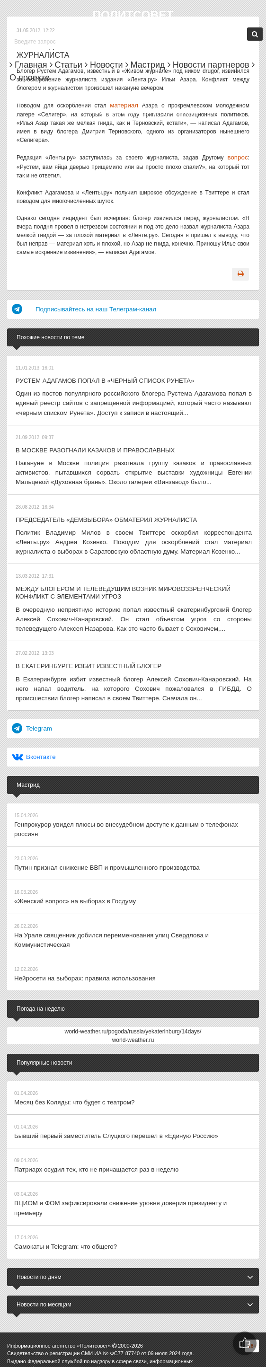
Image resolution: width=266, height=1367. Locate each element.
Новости (104, 65)
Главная (28, 65)
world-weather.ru (133, 985)
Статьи (66, 65)
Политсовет (133, 14)
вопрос (239, 156)
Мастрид (145, 65)
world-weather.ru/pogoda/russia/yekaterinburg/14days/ (133, 977)
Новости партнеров (208, 65)
